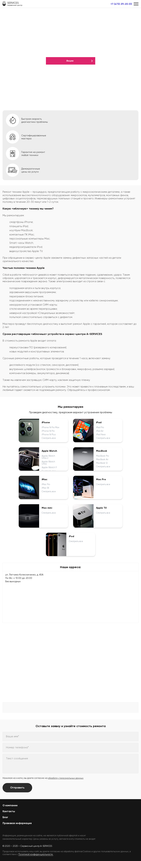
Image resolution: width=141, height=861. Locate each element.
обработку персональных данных (66, 778)
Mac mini (47, 508)
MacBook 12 (102, 463)
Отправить (17, 787)
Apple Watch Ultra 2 (48, 457)
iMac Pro (46, 484)
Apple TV (101, 508)
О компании (10, 805)
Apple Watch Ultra (48, 462)
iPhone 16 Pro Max (50, 427)
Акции (69, 60)
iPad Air (99, 431)
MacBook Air (102, 459)
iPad (99, 422)
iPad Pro (100, 427)
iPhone (46, 422)
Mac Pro (101, 479)
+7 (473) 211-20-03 (121, 4)
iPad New (101, 434)
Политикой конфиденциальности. (35, 854)
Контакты (9, 811)
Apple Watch (49, 451)
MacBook (101, 451)
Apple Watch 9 (49, 467)
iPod (71, 536)
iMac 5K (45, 488)
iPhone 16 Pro (48, 431)
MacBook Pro (102, 456)
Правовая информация (17, 823)
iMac (44, 479)
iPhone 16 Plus (49, 434)
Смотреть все (49, 438)
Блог (5, 817)
